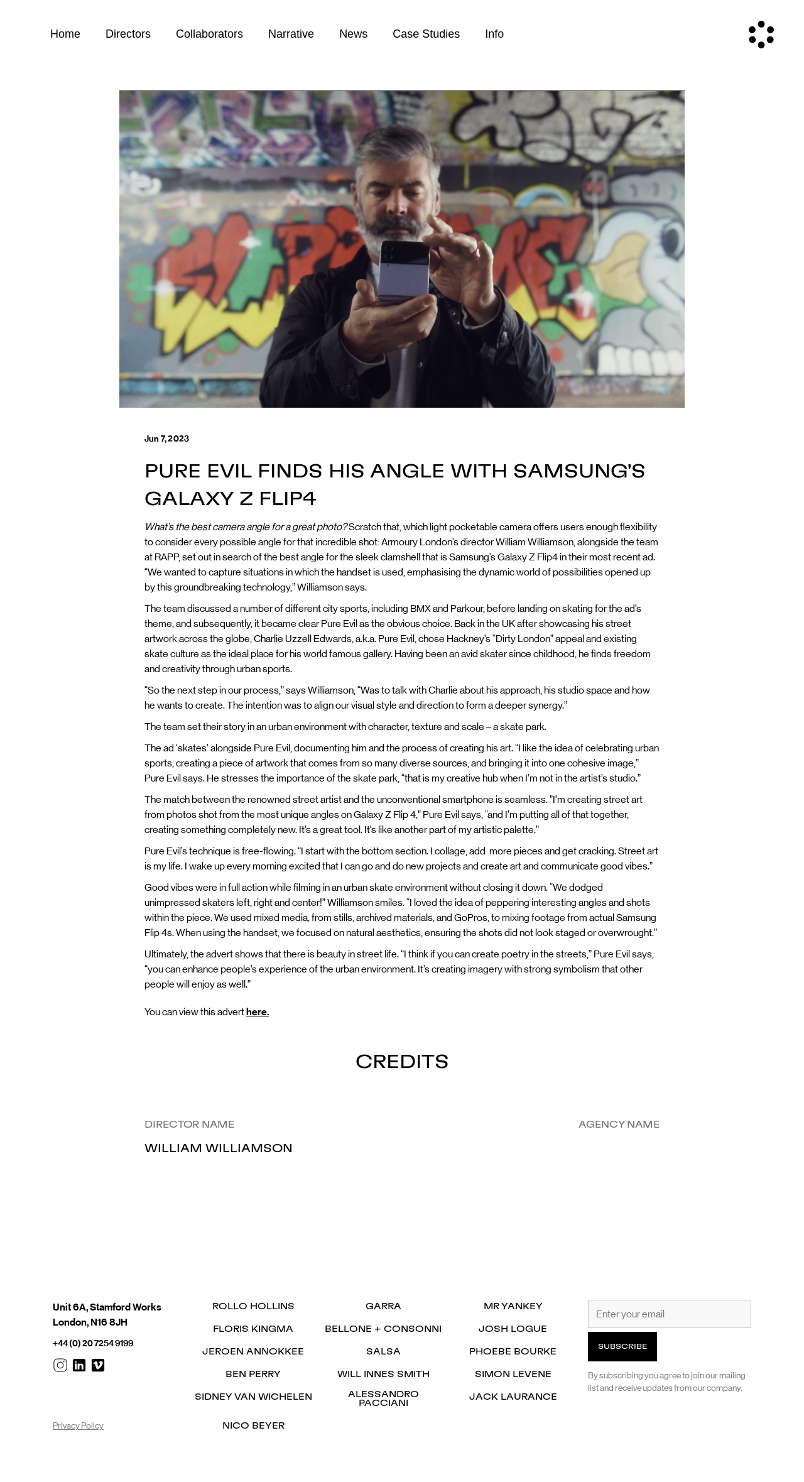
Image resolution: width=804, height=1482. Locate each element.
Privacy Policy (78, 1425)
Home (65, 34)
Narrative (291, 34)
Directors (128, 34)
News (353, 34)
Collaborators (209, 34)
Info (494, 34)
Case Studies (426, 34)
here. (257, 1012)
